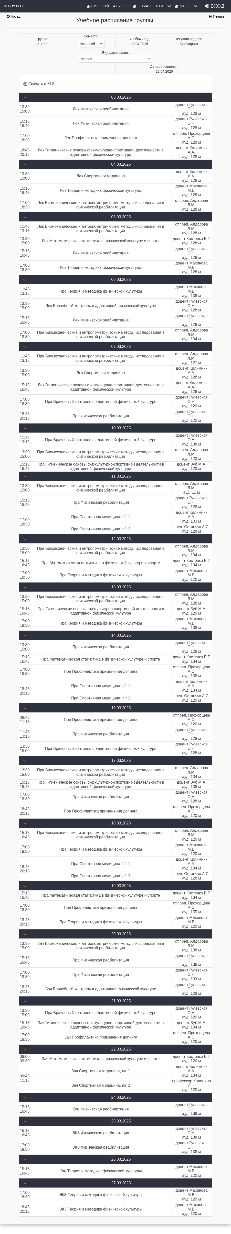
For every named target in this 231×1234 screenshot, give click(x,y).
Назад (14, 16)
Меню (186, 6)
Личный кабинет (108, 6)
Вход (215, 6)
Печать (216, 16)
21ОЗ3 (42, 44)
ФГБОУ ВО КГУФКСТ (16, 6)
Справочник (152, 6)
